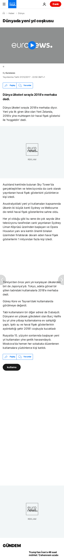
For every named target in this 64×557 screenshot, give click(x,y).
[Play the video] (32, 45)
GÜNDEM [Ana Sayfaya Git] (12, 545)
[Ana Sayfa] (4, 13)
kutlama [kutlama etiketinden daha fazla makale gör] (11, 367)
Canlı (56, 4)
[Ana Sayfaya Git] (12, 4)
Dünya (21, 13)
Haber (11, 13)
